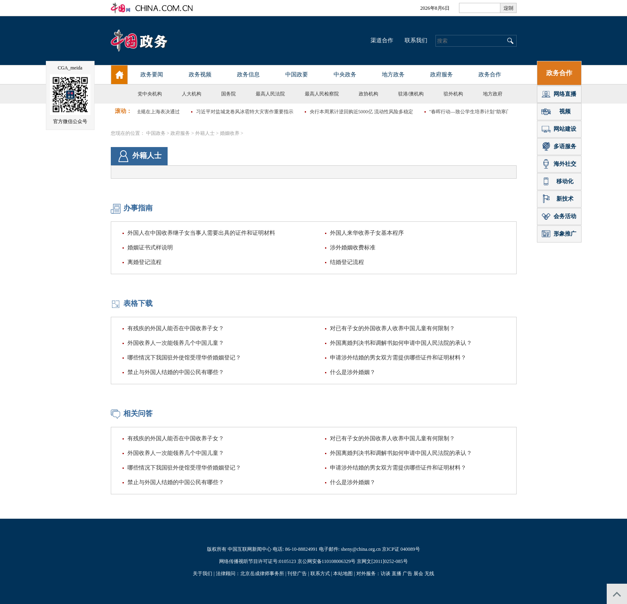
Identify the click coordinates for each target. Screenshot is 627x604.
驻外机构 (453, 94)
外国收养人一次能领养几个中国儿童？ (175, 343)
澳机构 (416, 94)
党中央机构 (150, 94)
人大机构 (191, 94)
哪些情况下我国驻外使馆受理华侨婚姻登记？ (184, 358)
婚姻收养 (229, 133)
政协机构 (368, 94)
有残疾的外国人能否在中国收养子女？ (175, 328)
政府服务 (180, 133)
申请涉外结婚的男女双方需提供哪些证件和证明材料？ (398, 358)
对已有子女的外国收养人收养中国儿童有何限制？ (392, 328)
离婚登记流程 (144, 262)
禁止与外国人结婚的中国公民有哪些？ (175, 372)
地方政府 (492, 94)
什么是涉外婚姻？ (352, 372)
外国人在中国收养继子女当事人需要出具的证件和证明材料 (201, 233)
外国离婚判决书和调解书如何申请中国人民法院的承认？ (401, 343)
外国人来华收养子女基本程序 (367, 233)
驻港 (403, 94)
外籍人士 (205, 133)
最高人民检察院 (322, 94)
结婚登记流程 (347, 262)
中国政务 (156, 133)
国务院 (228, 94)
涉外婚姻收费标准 (352, 248)
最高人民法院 (270, 94)
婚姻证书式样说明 (150, 248)
